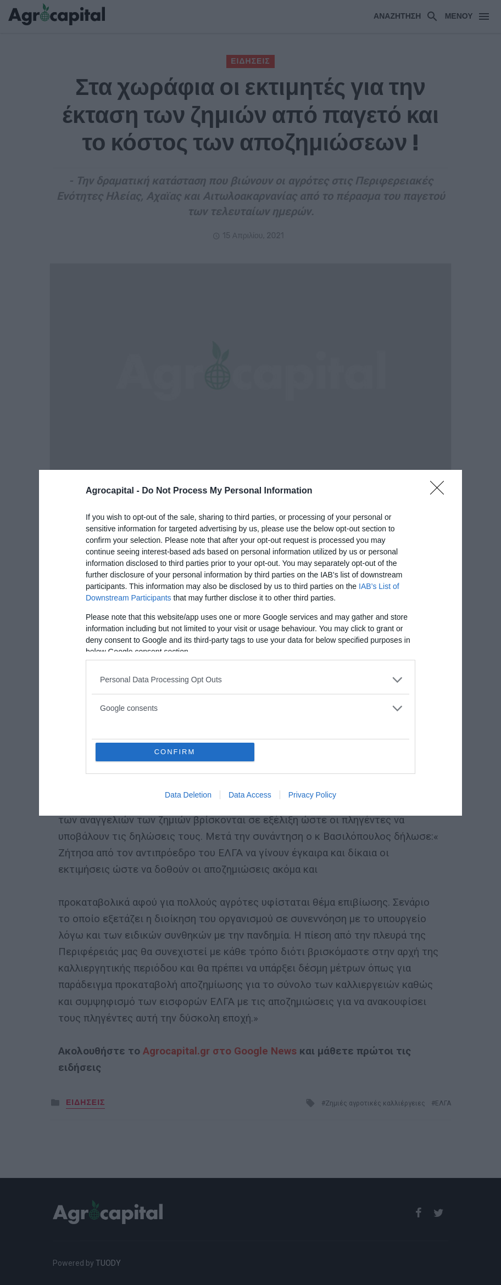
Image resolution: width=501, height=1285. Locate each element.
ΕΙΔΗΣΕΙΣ (250, 61)
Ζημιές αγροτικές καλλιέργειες (375, 1103)
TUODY (108, 1263)
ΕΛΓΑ (198, 556)
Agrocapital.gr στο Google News (220, 1051)
